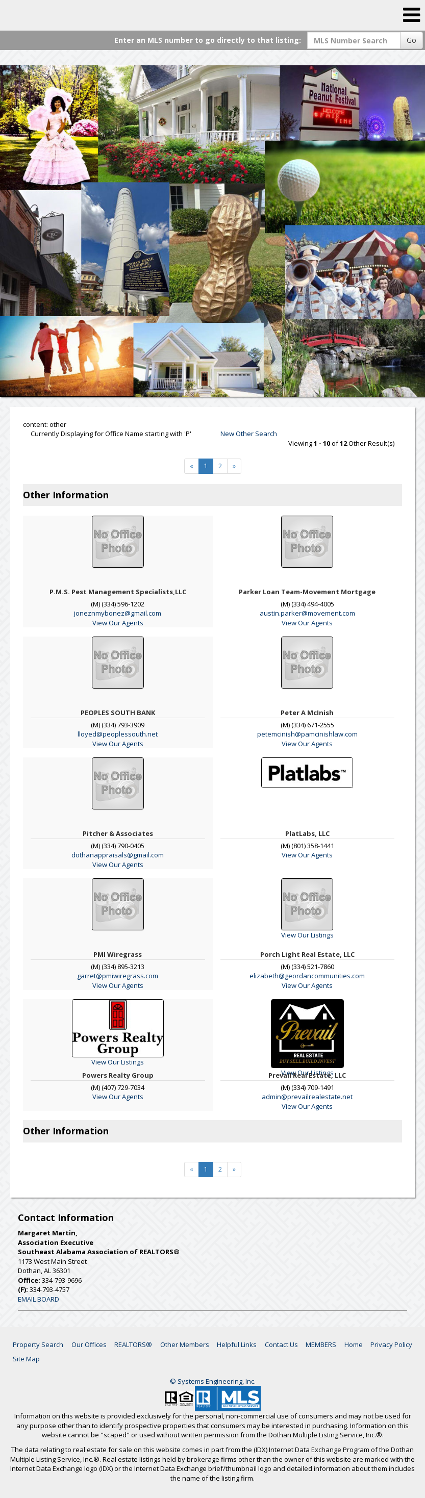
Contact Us (281, 1344)
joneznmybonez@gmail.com (117, 613)
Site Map (26, 1358)
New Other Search (248, 433)
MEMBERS (321, 1344)
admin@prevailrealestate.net (307, 1096)
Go (411, 40)
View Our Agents (117, 622)
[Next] (234, 466)
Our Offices (89, 1344)
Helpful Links (237, 1344)
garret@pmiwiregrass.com (117, 975)
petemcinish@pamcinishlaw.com (307, 734)
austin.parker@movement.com (307, 613)
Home (353, 1344)
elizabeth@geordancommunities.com (307, 975)
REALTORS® (133, 1344)
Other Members (184, 1344)
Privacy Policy (391, 1344)
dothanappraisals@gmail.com (117, 854)
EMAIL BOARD (38, 1299)
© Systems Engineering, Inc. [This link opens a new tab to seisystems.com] (213, 1381)
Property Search (38, 1344)
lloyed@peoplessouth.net (118, 734)
